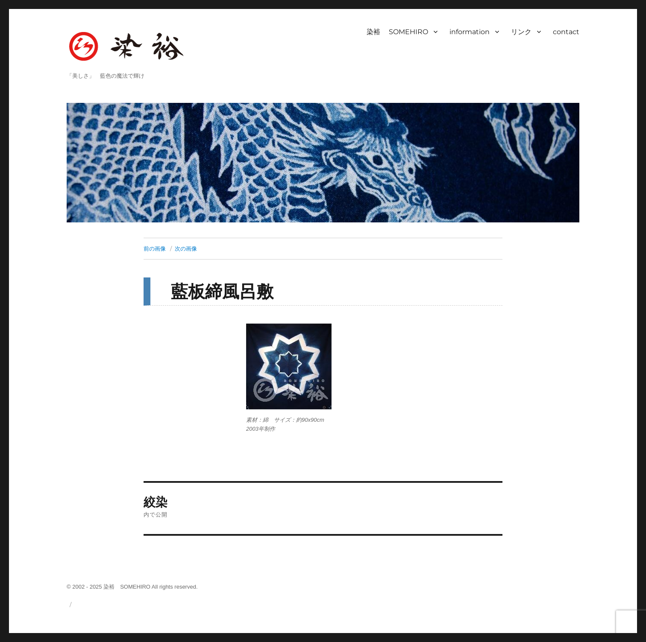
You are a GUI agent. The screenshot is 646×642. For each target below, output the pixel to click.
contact (566, 32)
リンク (521, 32)
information (469, 32)
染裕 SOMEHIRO (397, 32)
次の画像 (186, 248)
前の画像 (155, 248)
